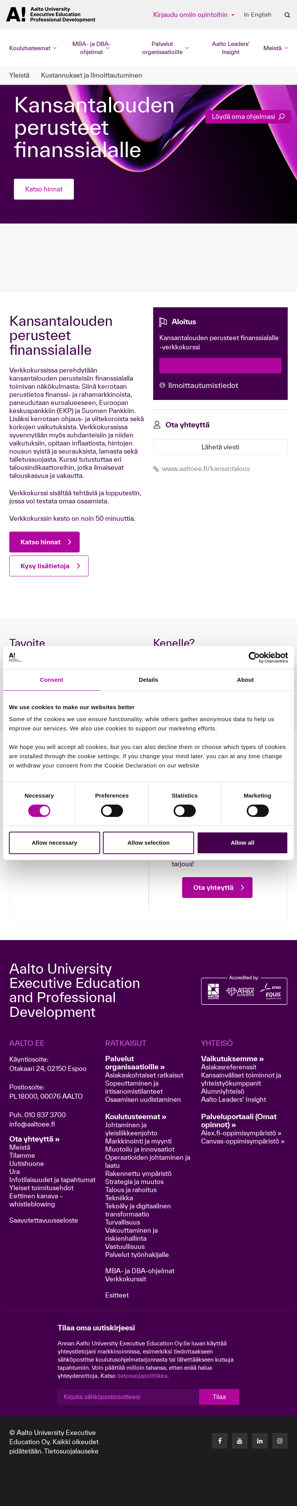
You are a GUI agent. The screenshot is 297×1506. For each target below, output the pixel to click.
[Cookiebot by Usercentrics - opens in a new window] (254, 657)
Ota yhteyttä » (34, 1139)
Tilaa (219, 1397)
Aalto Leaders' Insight (230, 48)
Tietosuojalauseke (71, 1451)
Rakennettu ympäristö (138, 1173)
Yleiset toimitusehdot (41, 1187)
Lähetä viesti (220, 447)
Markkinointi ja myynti (138, 1141)
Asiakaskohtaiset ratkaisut (144, 1075)
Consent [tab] (51, 679)
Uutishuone (26, 1163)
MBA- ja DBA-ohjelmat (139, 1270)
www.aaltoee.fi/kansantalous (201, 468)
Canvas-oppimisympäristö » (243, 1141)
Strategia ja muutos (134, 1181)
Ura (14, 1171)
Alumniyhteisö (222, 1091)
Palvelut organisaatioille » (135, 1062)
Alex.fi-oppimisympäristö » (241, 1133)
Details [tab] (148, 679)
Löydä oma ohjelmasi (248, 116)
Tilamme (22, 1155)
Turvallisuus (122, 1222)
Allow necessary (54, 842)
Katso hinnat (44, 189)
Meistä (19, 1147)
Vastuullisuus (125, 1246)
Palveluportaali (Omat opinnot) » (239, 1120)
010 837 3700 (45, 1114)
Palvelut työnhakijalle (137, 1254)
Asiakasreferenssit (228, 1067)
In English (257, 15)
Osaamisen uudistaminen (143, 1099)
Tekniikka (119, 1197)
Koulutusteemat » (136, 1116)
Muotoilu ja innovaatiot (139, 1149)
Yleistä (19, 75)
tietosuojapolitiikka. (143, 1375)
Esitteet (117, 1295)
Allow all (242, 842)
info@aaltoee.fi (32, 1124)
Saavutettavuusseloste (43, 1220)
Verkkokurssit (125, 1278)
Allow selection (148, 842)
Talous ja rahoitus (131, 1189)
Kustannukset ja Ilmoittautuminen (91, 75)
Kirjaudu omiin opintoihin (191, 14)
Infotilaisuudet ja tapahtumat (52, 1179)
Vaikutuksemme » (232, 1058)
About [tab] (245, 679)
